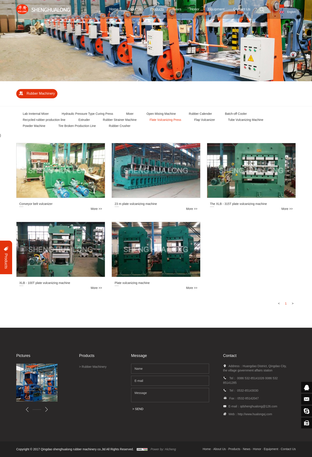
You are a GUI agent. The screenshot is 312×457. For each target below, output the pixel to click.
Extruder (84, 120)
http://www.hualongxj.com (255, 414)
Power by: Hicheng (163, 449)
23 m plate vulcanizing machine (136, 204)
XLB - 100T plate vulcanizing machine (44, 283)
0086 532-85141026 (251, 378)
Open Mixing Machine (161, 113)
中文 (289, 6)
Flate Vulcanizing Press (165, 120)
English (291, 11)
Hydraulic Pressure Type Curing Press (87, 113)
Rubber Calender (200, 113)
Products (157, 9)
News (176, 9)
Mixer (129, 113)
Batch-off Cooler (236, 113)
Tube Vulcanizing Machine (245, 120)
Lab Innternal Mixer (36, 113)
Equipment (216, 9)
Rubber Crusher (119, 126)
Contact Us (241, 9)
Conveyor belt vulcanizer (35, 204)
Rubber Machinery (41, 93)
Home (114, 9)
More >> (96, 209)
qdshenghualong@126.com (258, 406)
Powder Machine (34, 126)
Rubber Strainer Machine (120, 120)
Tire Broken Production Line (77, 126)
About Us (134, 9)
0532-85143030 (247, 390)
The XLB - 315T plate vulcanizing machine (238, 204)
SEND (139, 409)
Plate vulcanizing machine (132, 283)
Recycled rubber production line (44, 120)
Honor (194, 9)
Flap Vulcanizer (204, 120)
